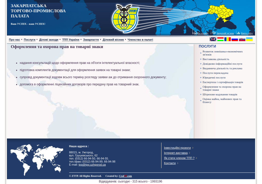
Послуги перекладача (215, 72)
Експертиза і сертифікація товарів (223, 82)
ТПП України (70, 39)
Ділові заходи (48, 39)
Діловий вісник (113, 39)
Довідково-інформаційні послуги (222, 63)
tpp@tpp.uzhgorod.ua (92, 164)
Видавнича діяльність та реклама (222, 68)
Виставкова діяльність (216, 59)
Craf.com (125, 176)
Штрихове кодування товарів (220, 94)
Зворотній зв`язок (225, 33)
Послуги (29, 39)
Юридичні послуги (214, 77)
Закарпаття (91, 39)
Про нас (14, 39)
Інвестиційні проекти (177, 147)
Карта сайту (247, 33)
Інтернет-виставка (176, 152)
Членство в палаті (140, 39)
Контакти (170, 163)
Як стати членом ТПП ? (179, 157)
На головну (202, 33)
